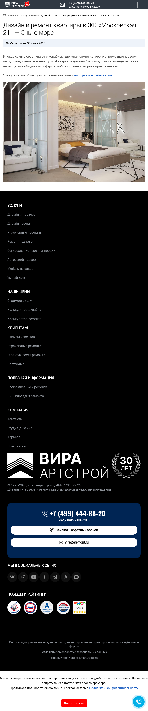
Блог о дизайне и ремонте (27, 387)
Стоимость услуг (20, 301)
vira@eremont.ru (74, 542)
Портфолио (15, 364)
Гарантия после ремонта (26, 355)
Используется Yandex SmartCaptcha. (74, 657)
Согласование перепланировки (31, 251)
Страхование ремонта (24, 346)
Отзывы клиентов (21, 337)
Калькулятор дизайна (24, 310)
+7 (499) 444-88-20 (81, 3)
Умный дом (16, 278)
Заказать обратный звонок (74, 530)
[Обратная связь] (139, 702)
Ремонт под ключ (20, 242)
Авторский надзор (21, 260)
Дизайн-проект (18, 223)
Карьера (13, 437)
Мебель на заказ (20, 269)
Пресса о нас (17, 446)
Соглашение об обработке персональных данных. (74, 652)
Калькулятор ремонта (24, 319)
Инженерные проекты (24, 232)
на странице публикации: (93, 75)
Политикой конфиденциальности (114, 688)
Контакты (15, 419)
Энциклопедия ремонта (25, 396)
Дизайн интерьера (21, 214)
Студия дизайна (19, 428)
